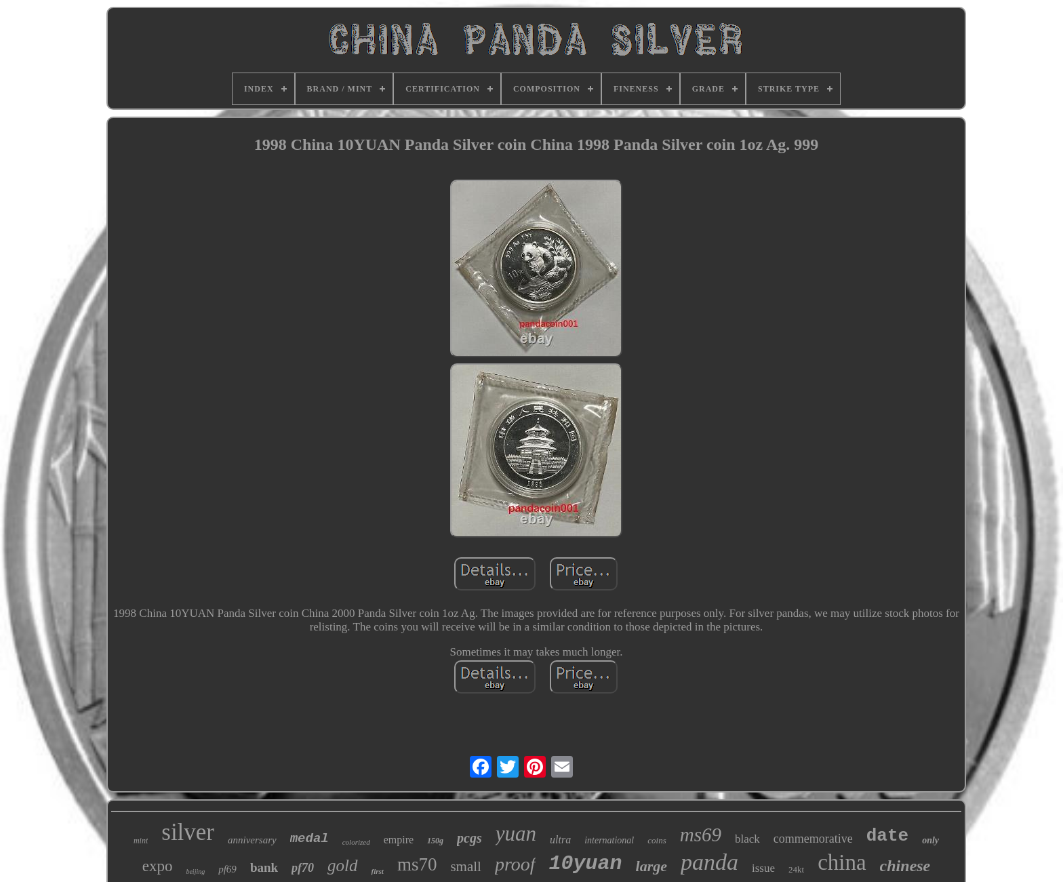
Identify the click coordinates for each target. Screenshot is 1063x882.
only (930, 840)
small (465, 866)
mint (141, 840)
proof (515, 864)
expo (157, 866)
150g (435, 840)
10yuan (585, 863)
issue (763, 868)
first (378, 871)
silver (187, 832)
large (651, 866)
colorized (356, 842)
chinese (905, 866)
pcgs (469, 837)
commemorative (813, 838)
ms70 (417, 864)
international (609, 840)
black (747, 839)
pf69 (227, 869)
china (842, 862)
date (887, 836)
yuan (516, 833)
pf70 (303, 868)
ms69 (700, 834)
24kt (796, 869)
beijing (195, 871)
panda (709, 862)
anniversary (252, 840)
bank (264, 867)
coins (656, 840)
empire (399, 839)
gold (342, 865)
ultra (560, 839)
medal (309, 838)
